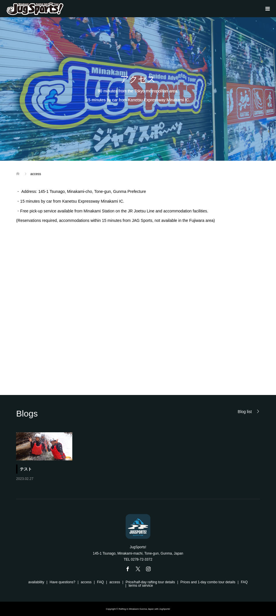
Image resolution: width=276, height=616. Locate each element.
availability (36, 582)
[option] (141, 457)
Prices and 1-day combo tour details (207, 582)
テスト (26, 469)
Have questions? (62, 582)
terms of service (141, 586)
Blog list (245, 411)
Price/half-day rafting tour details (150, 582)
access (86, 582)
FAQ (100, 582)
